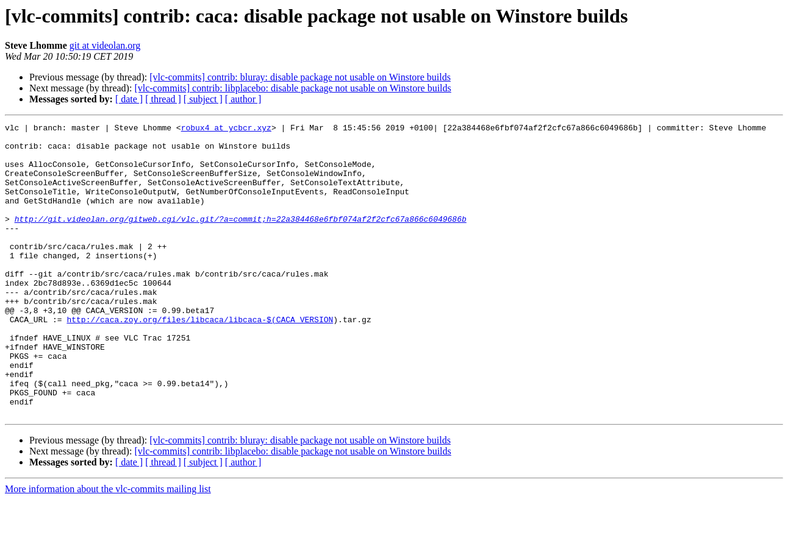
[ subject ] (203, 99)
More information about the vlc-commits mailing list (108, 547)
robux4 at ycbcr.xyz (226, 129)
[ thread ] (163, 99)
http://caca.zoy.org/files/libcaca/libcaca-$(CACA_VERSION (199, 359)
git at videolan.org (105, 45)
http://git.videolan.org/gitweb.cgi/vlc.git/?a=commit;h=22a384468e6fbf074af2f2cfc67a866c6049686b (241, 238)
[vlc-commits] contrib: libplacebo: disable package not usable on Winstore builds (292, 88)
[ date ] (129, 99)
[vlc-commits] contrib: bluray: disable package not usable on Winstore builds (300, 77)
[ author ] (243, 99)
